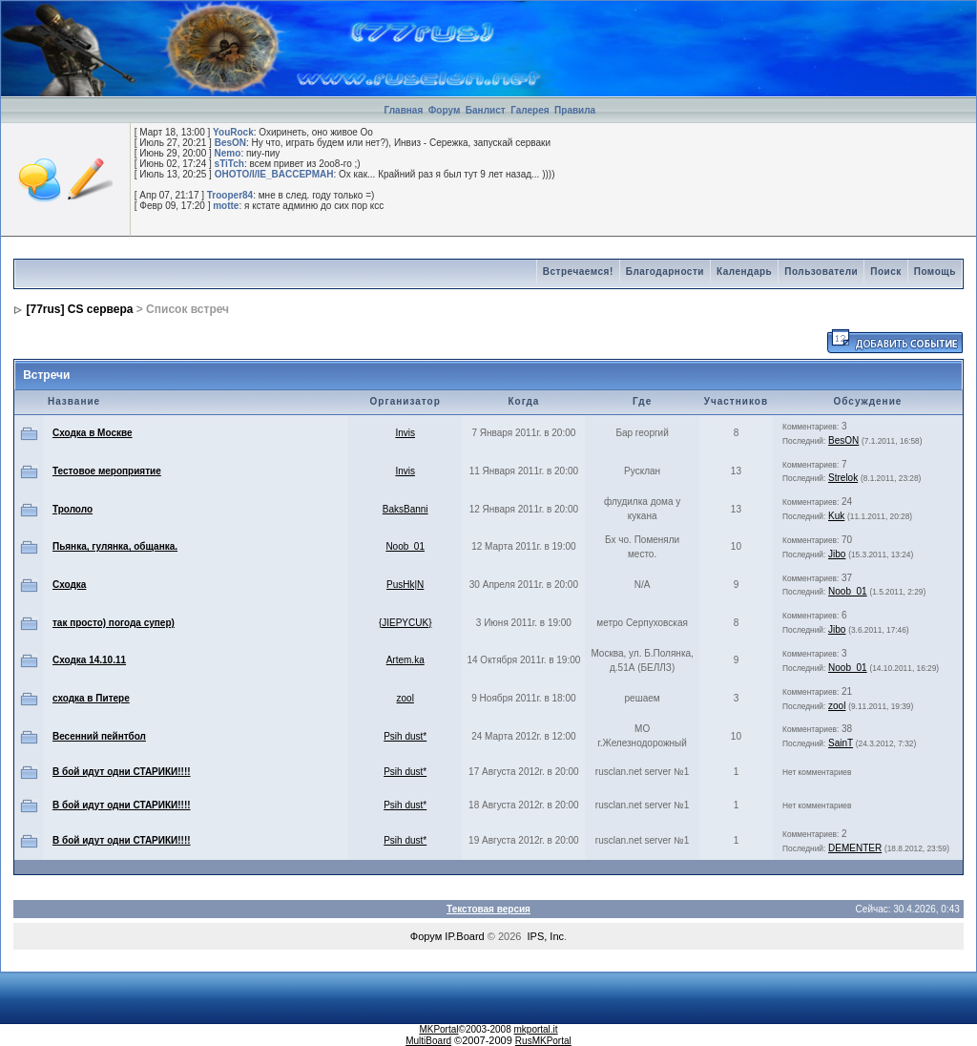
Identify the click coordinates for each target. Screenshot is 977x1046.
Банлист (487, 110)
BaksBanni (405, 509)
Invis (405, 433)
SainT (840, 743)
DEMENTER (855, 848)
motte (226, 205)
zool (405, 698)
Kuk (836, 516)
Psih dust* (405, 736)
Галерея (529, 110)
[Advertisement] (753, 29)
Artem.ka (405, 660)
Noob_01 (405, 546)
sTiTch (229, 163)
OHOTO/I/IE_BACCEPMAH (274, 174)
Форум (444, 110)
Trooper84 (230, 195)
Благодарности (665, 271)
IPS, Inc (546, 936)
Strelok (843, 477)
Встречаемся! (578, 271)
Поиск (886, 271)
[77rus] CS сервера (80, 309)
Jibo (836, 554)
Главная (404, 110)
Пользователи (821, 271)
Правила (574, 110)
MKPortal (438, 1029)
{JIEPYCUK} (405, 622)
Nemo (228, 153)
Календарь (744, 271)
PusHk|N (405, 584)
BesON (230, 142)
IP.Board (464, 936)
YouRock (233, 132)
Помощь (935, 271)
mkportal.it (535, 1029)
